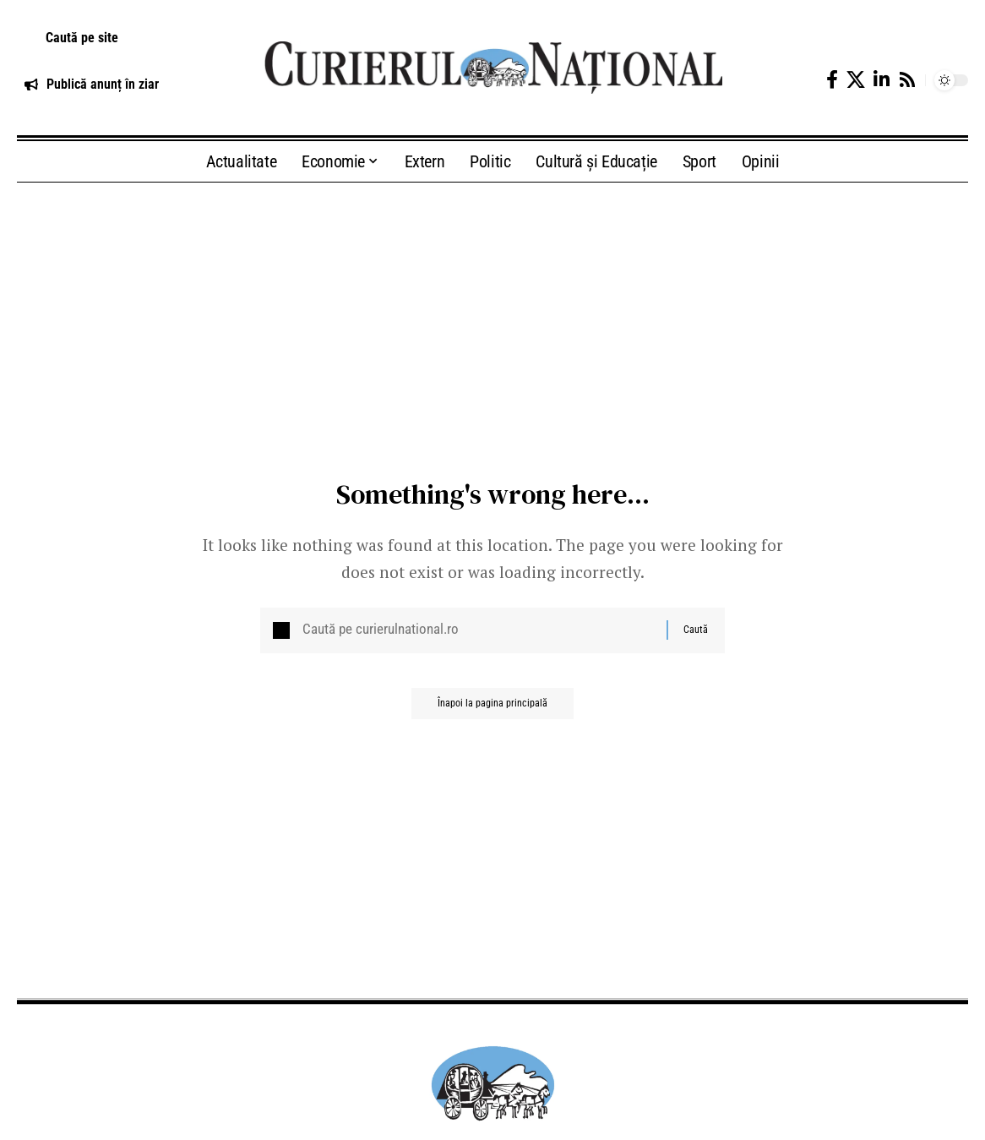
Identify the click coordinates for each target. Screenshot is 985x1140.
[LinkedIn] (881, 79)
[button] (123, 38)
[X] (855, 79)
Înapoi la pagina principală (492, 711)
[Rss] (907, 79)
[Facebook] (832, 79)
